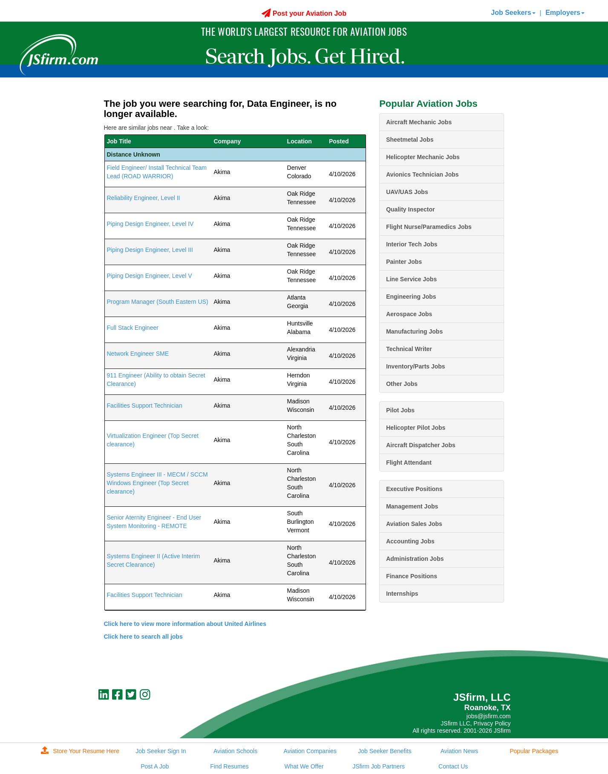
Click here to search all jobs (143, 636)
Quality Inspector (410, 209)
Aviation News (459, 751)
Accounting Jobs (410, 541)
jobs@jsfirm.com (489, 716)
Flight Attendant (409, 462)
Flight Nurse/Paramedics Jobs (429, 226)
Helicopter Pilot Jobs (415, 427)
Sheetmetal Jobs (409, 139)
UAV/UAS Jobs (407, 192)
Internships (402, 593)
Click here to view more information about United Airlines (185, 623)
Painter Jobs (404, 261)
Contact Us (453, 766)
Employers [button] (565, 12)
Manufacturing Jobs (414, 331)
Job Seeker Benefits (384, 751)
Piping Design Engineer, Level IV (150, 223)
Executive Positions (414, 489)
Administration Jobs (415, 558)
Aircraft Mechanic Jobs (419, 122)
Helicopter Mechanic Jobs (423, 157)
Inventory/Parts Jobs (415, 366)
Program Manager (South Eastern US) (157, 301)
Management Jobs (412, 506)
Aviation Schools (235, 751)
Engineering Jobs (411, 296)
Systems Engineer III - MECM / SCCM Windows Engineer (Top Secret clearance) (157, 483)
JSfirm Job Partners (378, 766)
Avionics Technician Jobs (422, 174)
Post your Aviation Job (304, 13)
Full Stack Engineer (132, 327)
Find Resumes (229, 766)
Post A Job (155, 766)
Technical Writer (409, 349)
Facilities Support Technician (144, 405)
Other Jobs (402, 383)
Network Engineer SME (138, 353)
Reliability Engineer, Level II (143, 197)
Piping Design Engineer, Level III (150, 249)
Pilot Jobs (400, 410)
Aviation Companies (310, 751)
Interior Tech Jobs (411, 244)
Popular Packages (534, 751)
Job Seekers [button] (513, 12)
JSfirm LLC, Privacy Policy (475, 723)
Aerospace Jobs (409, 314)
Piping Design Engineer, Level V (149, 275)
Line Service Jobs (411, 279)
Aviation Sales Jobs (414, 523)
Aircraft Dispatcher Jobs (420, 445)
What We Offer (303, 766)
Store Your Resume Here (80, 751)
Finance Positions (411, 576)
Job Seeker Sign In (160, 751)
